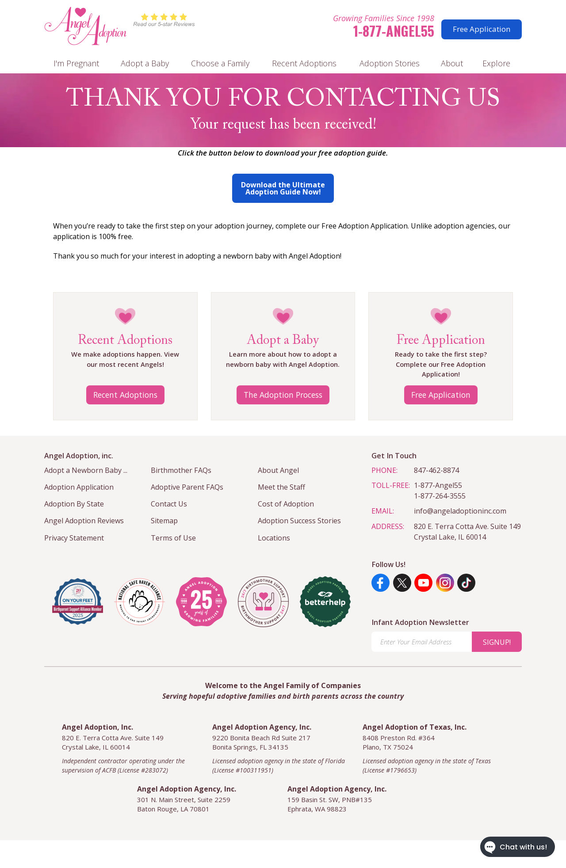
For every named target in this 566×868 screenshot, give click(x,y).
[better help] (325, 601)
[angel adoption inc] (201, 601)
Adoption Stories (389, 63)
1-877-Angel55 (393, 31)
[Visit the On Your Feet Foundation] (77, 601)
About (452, 63)
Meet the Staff (281, 487)
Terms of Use (173, 538)
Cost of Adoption (286, 504)
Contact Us (169, 504)
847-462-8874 (436, 470)
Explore (496, 63)
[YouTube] (423, 583)
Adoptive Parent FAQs (187, 487)
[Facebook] (380, 583)
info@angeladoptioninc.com (460, 511)
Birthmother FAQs (181, 470)
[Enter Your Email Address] (421, 642)
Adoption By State (74, 504)
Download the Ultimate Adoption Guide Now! (283, 188)
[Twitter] (402, 583)
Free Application (481, 29)
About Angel (278, 470)
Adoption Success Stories (299, 520)
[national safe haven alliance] (139, 602)
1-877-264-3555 (440, 496)
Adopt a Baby (145, 63)
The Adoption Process (283, 394)
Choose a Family (220, 63)
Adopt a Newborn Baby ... (85, 470)
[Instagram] (445, 583)
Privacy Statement (74, 538)
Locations (274, 538)
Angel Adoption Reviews (84, 520)
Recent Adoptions (304, 63)
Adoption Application (79, 487)
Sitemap (164, 520)
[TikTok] (466, 583)
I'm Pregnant (76, 63)
